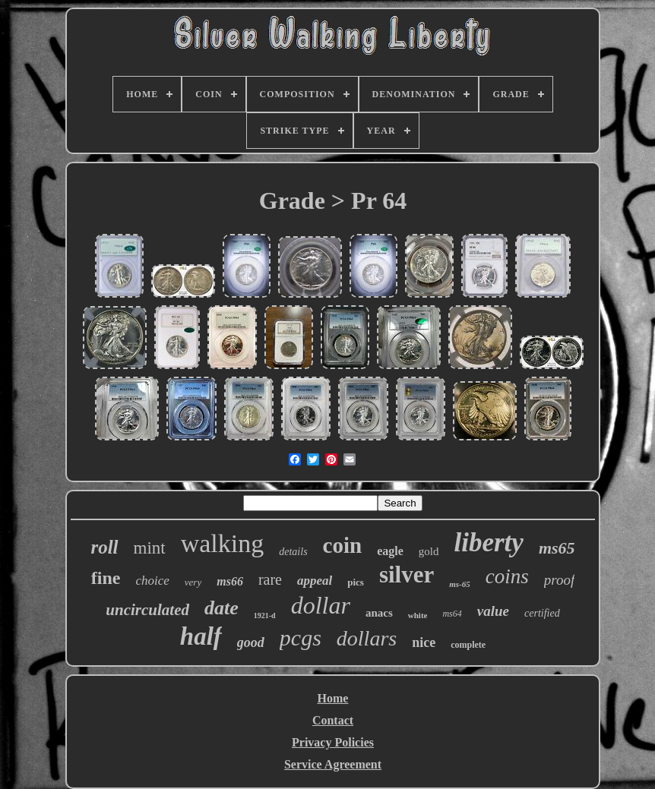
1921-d (265, 615)
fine (106, 578)
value (493, 611)
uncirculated (147, 610)
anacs (379, 613)
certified (542, 613)
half (201, 636)
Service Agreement (332, 764)
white (418, 615)
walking (222, 543)
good (250, 642)
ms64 (451, 613)
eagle (390, 550)
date (221, 608)
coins (507, 576)
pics (355, 582)
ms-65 (459, 584)
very (193, 582)
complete (468, 644)
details (293, 551)
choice (152, 580)
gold (429, 551)
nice (423, 642)
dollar (320, 605)
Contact (332, 720)
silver (406, 574)
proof (559, 580)
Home (333, 698)
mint (150, 547)
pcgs (300, 637)
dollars (367, 638)
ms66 (230, 581)
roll (104, 547)
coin (342, 545)
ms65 (557, 547)
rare (270, 579)
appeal (314, 580)
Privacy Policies (333, 742)
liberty (489, 542)
